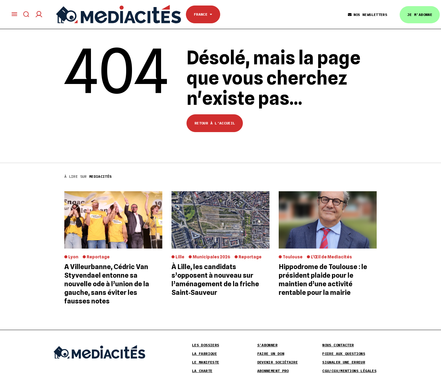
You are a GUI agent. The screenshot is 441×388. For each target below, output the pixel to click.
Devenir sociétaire (277, 362)
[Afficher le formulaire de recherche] (26, 14)
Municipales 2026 (211, 256)
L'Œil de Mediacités (331, 256)
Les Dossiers (205, 345)
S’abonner (267, 345)
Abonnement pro (273, 370)
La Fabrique (204, 353)
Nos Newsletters (367, 14)
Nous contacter (338, 345)
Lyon (73, 256)
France (203, 14)
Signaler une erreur (343, 362)
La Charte (202, 370)
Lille (179, 256)
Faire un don (270, 353)
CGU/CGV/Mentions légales (349, 370)
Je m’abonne (419, 14)
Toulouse (293, 256)
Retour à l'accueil (214, 123)
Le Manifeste (205, 362)
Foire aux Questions (343, 353)
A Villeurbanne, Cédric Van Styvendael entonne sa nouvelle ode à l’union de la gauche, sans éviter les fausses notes (106, 284)
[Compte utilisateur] (39, 14)
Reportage (98, 256)
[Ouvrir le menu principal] (14, 14)
